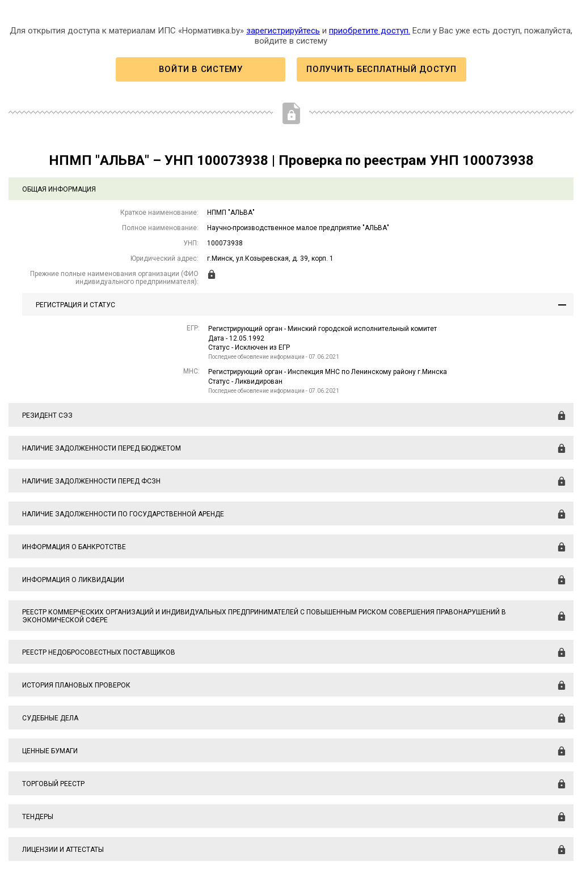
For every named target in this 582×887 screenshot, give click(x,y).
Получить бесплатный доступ (381, 69)
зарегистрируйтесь (283, 31)
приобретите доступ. (369, 31)
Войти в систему (201, 69)
